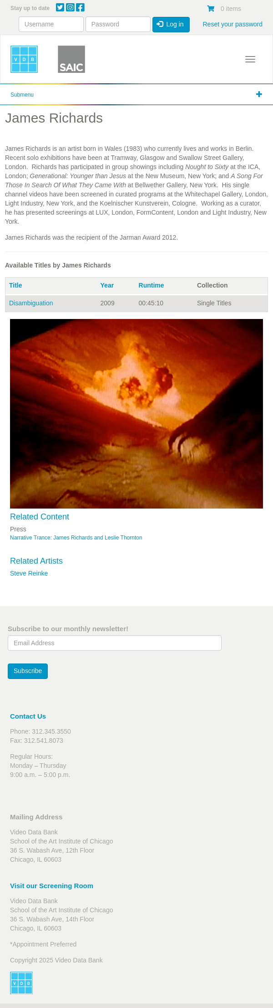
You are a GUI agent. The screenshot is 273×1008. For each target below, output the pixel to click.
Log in (170, 24)
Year (107, 285)
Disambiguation (31, 303)
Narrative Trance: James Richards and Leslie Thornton (76, 538)
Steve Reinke (29, 573)
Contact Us (28, 716)
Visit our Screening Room (51, 886)
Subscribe (28, 670)
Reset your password (232, 24)
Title (15, 285)
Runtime (151, 285)
